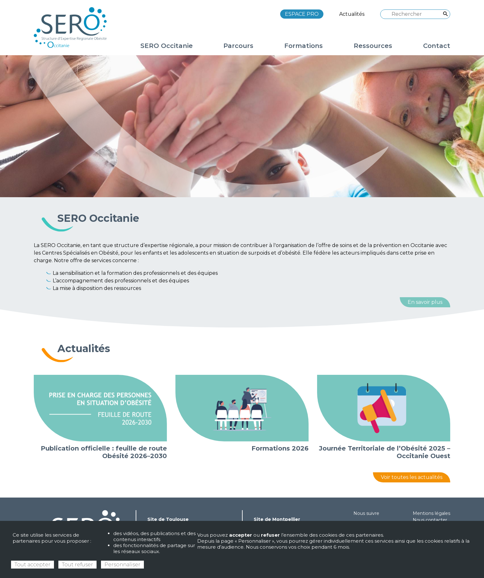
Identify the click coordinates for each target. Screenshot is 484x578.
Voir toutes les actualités (411, 477)
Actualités (351, 14)
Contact (436, 46)
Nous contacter (430, 520)
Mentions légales (431, 513)
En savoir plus (425, 302)
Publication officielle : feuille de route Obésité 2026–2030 (104, 452)
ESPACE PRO (302, 14)
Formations (303, 46)
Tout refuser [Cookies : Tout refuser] (77, 565)
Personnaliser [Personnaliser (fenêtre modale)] (122, 565)
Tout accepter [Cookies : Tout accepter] (32, 565)
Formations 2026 (280, 448)
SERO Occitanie (98, 218)
